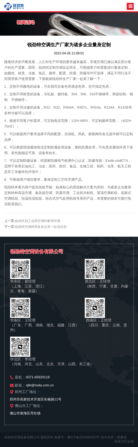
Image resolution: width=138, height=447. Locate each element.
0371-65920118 (38, 377)
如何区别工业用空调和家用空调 (37, 221)
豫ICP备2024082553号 (83, 437)
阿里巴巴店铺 (124, 441)
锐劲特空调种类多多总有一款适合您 (41, 226)
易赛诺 (122, 437)
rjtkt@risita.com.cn (40, 385)
